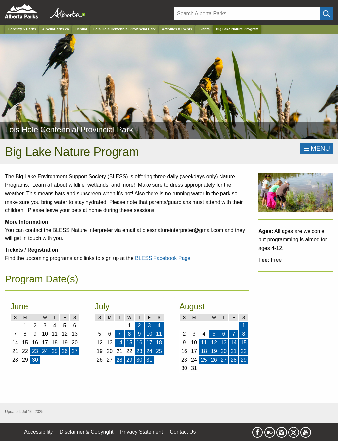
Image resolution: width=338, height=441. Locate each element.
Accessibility (38, 432)
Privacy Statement (141, 432)
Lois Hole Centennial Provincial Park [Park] (124, 29)
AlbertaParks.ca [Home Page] (55, 29)
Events (204, 29)
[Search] (247, 13)
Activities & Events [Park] (177, 29)
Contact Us (183, 432)
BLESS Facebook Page (162, 258)
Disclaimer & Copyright (87, 432)
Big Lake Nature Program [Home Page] (237, 29)
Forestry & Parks (22, 29)
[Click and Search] (326, 13)
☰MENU (316, 148)
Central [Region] (81, 29)
